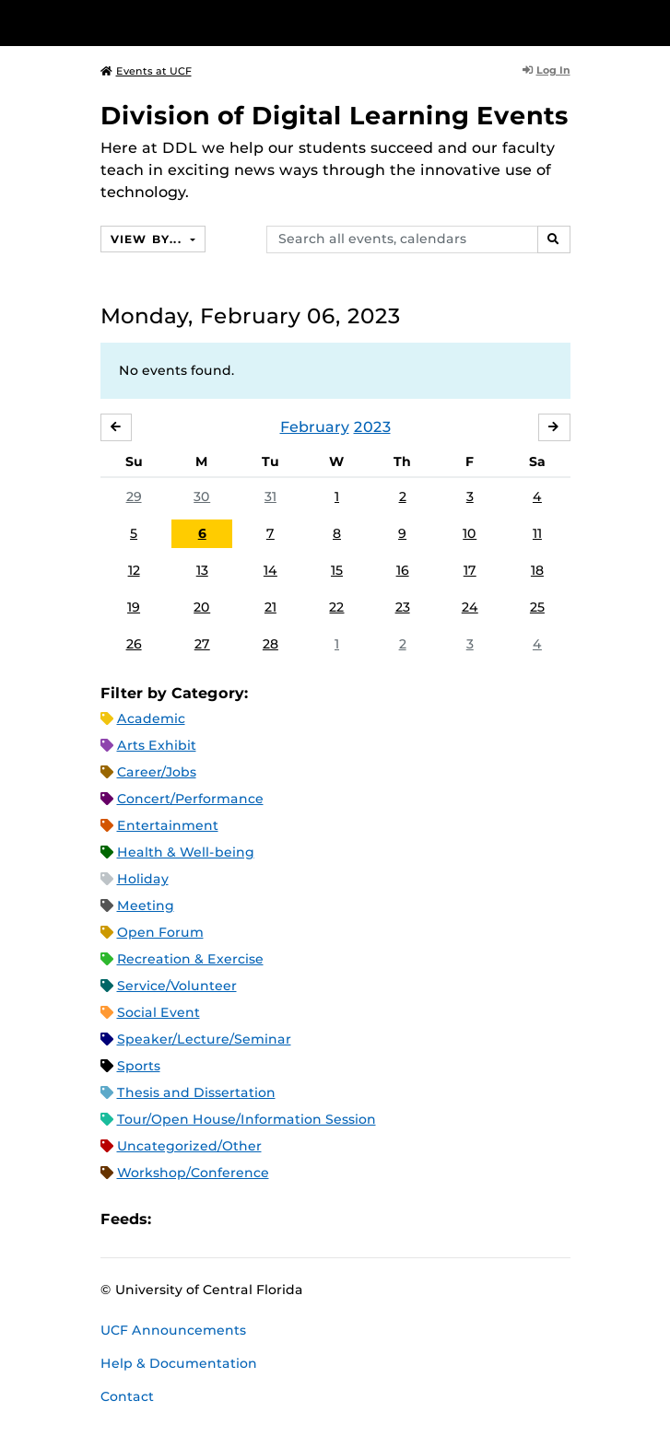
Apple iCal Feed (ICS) (175, 1220)
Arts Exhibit (156, 745)
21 (270, 607)
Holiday (143, 878)
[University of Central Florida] (140, 22)
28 (270, 644)
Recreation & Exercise (190, 959)
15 (337, 570)
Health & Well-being (185, 852)
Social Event (158, 1012)
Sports (138, 1065)
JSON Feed (300, 1220)
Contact (127, 1396)
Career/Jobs (156, 772)
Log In (546, 70)
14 (270, 570)
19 (133, 607)
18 (537, 570)
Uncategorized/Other (189, 1146)
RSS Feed (237, 1220)
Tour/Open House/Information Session (246, 1119)
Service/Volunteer (177, 985)
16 (402, 570)
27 (202, 644)
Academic (151, 718)
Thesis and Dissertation (196, 1092)
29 (134, 496)
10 (469, 533)
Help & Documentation (178, 1363)
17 (470, 570)
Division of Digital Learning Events (334, 115)
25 (537, 607)
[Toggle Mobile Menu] (651, 21)
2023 (372, 427)
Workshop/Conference (193, 1172)
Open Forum (160, 932)
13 (202, 570)
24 (470, 607)
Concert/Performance (190, 798)
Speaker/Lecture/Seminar (204, 1039)
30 (202, 496)
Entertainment (167, 825)
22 (336, 607)
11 (537, 533)
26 (134, 644)
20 (202, 607)
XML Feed (269, 1220)
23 (402, 607)
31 (270, 496)
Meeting (145, 905)
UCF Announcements (173, 1330)
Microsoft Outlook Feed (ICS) (206, 1220)
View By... (148, 239)
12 (134, 570)
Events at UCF (146, 70)
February (314, 427)
